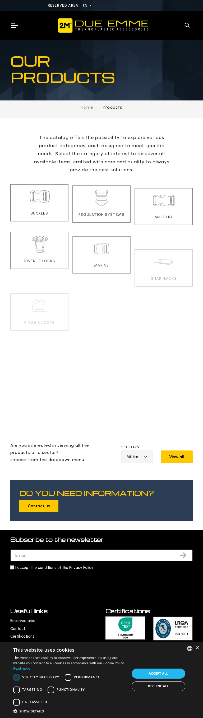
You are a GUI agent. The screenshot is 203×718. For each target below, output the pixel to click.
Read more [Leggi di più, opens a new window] (21, 668)
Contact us (39, 505)
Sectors (130, 447)
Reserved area (64, 5)
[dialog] (101, 680)
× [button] (197, 648)
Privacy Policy (81, 567)
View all (176, 456)
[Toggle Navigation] (14, 25)
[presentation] (50, 584)
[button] (69, 711)
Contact (17, 628)
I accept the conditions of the (54, 567)
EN (86, 6)
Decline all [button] (158, 686)
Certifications (22, 636)
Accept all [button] (158, 673)
